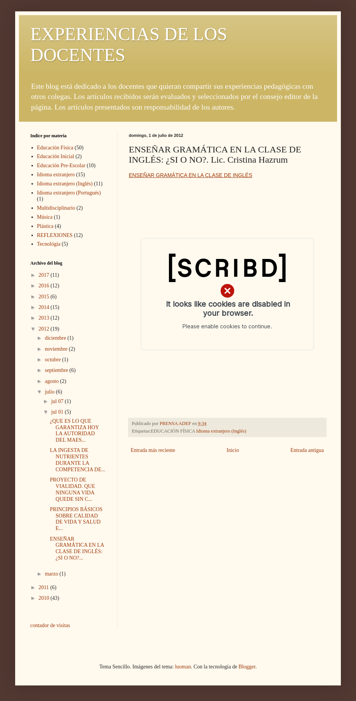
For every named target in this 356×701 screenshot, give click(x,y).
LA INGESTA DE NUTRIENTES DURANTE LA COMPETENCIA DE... (77, 459)
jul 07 (58, 401)
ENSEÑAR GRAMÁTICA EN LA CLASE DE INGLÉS (190, 175)
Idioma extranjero (56, 174)
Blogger (247, 667)
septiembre (57, 370)
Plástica (45, 226)
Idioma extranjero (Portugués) (69, 193)
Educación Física (55, 148)
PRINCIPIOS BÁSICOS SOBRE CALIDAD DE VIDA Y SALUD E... (76, 519)
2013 (45, 318)
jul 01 (58, 412)
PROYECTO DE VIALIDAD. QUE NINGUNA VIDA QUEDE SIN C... (72, 489)
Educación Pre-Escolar (61, 165)
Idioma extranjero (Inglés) (221, 431)
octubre (53, 359)
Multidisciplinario (56, 208)
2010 (45, 598)
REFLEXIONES (55, 235)
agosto (52, 381)
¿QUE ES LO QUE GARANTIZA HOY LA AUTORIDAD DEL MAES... (74, 430)
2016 (45, 286)
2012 (45, 329)
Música (45, 217)
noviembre (57, 349)
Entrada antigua (307, 450)
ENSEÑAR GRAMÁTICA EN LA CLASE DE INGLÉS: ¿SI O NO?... (77, 548)
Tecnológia (49, 244)
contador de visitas (50, 625)
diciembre (56, 338)
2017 (45, 275)
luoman (183, 667)
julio (50, 392)
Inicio (232, 450)
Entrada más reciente (153, 450)
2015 (45, 297)
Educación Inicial (55, 156)
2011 (44, 587)
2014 (45, 307)
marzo (52, 574)
